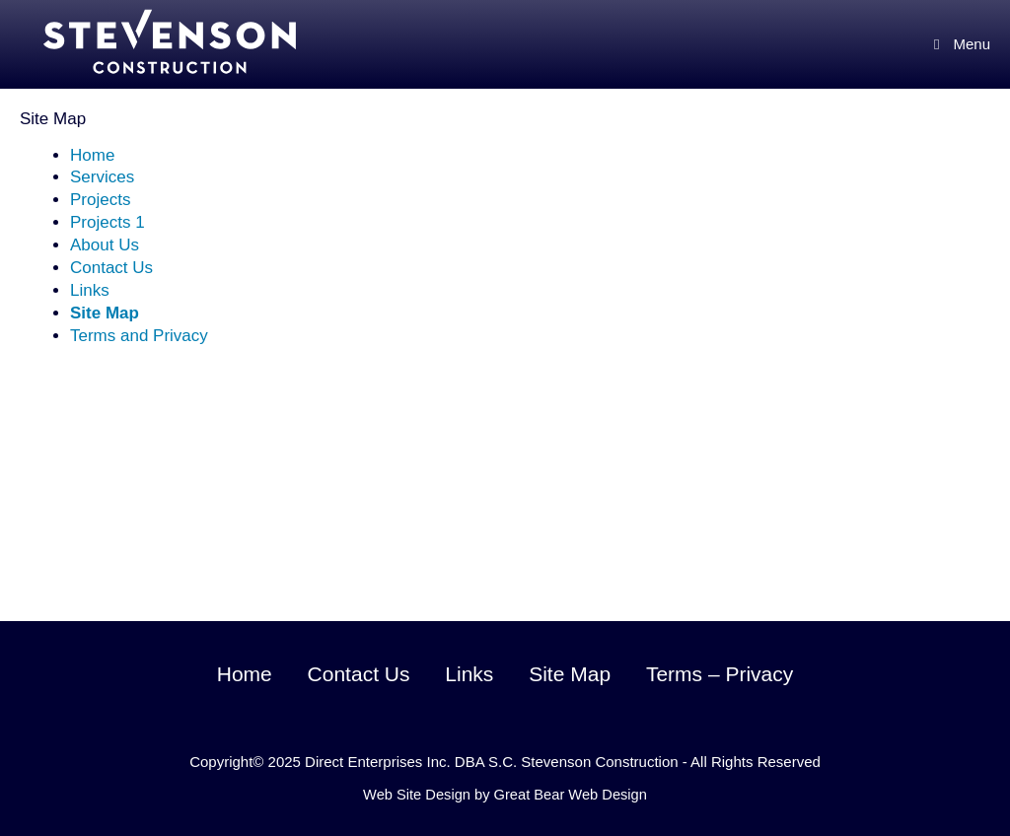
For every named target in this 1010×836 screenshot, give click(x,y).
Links (89, 290)
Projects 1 (107, 222)
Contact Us (111, 267)
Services (102, 177)
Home (92, 155)
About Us (104, 245)
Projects (100, 199)
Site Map (104, 313)
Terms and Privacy (139, 335)
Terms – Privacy (719, 673)
